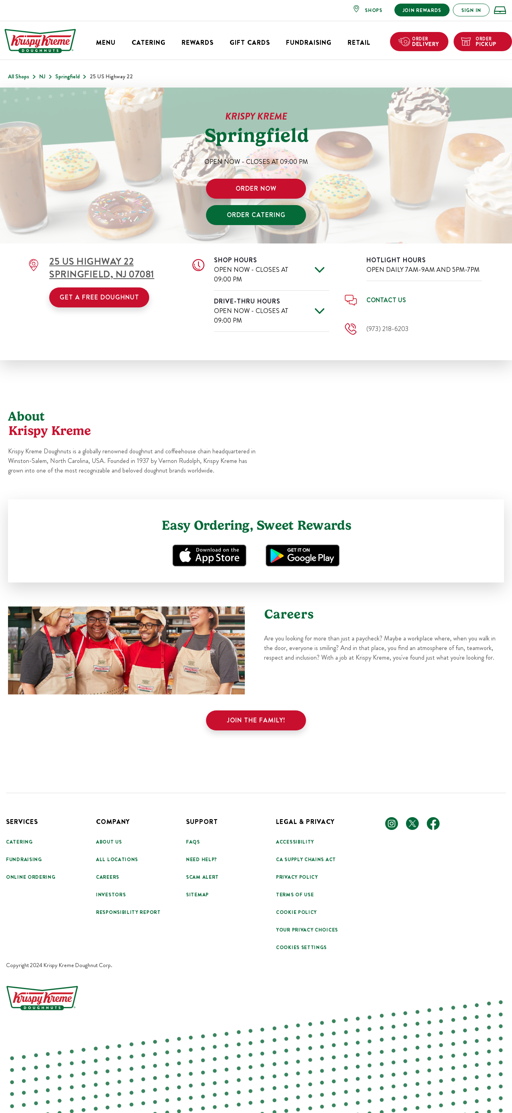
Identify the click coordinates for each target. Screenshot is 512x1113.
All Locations (117, 859)
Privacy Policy (297, 877)
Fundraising (309, 42)
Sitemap (197, 894)
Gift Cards (250, 42)
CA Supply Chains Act (306, 859)
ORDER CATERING (256, 214)
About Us (109, 842)
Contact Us (386, 300)
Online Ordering (31, 877)
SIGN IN (471, 10)
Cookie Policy (296, 912)
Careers (107, 877)
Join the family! (256, 720)
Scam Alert (202, 877)
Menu (106, 42)
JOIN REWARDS (422, 10)
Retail (359, 42)
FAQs (193, 842)
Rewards (198, 42)
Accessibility (295, 842)
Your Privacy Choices (307, 929)
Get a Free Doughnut (99, 297)
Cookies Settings (301, 947)
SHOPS (373, 10)
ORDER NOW (256, 188)
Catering (149, 42)
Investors (111, 894)
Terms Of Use (295, 894)
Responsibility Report (128, 912)
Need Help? (201, 859)
